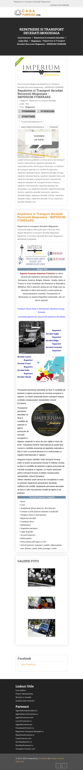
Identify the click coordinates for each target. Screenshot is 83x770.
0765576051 (28, 116)
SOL (22, 761)
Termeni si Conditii (23, 697)
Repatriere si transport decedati (49, 37)
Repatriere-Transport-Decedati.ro (29, 731)
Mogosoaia (36, 41)
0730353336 (47, 111)
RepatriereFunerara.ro (25, 735)
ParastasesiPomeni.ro (25, 728)
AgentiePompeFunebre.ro (26, 710)
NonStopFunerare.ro (24, 745)
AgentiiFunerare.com (24, 717)
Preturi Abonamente (24, 694)
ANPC (18, 761)
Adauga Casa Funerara (59, 5)
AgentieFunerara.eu (24, 724)
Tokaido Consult (57, 758)
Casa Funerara (24, 37)
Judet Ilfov (23, 41)
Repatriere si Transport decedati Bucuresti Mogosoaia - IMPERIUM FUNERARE (41, 217)
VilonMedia (43, 758)
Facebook (53, 127)
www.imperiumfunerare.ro (31, 127)
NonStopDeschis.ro (24, 742)
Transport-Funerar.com (25, 749)
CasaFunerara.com (23, 738)
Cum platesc (21, 690)
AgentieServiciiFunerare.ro (27, 714)
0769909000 (28, 111)
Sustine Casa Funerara (25, 701)
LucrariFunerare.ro (24, 721)
